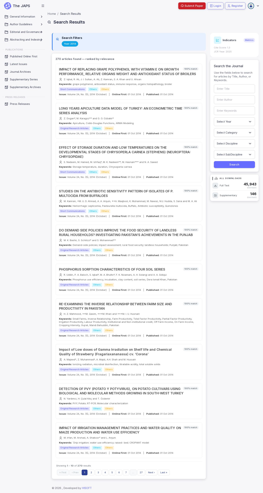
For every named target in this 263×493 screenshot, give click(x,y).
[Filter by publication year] (234, 121)
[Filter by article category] (234, 132)
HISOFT (87, 488)
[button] (43, 5)
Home (51, 14)
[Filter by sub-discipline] (234, 154)
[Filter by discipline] (234, 143)
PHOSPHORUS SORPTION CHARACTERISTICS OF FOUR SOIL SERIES (112, 269)
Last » (163, 472)
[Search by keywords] (234, 110)
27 (141, 472)
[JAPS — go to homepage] (17, 5)
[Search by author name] (234, 99)
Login (215, 5)
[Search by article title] (234, 88)
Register (235, 5)
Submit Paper (192, 5)
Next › (151, 472)
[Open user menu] (253, 6)
